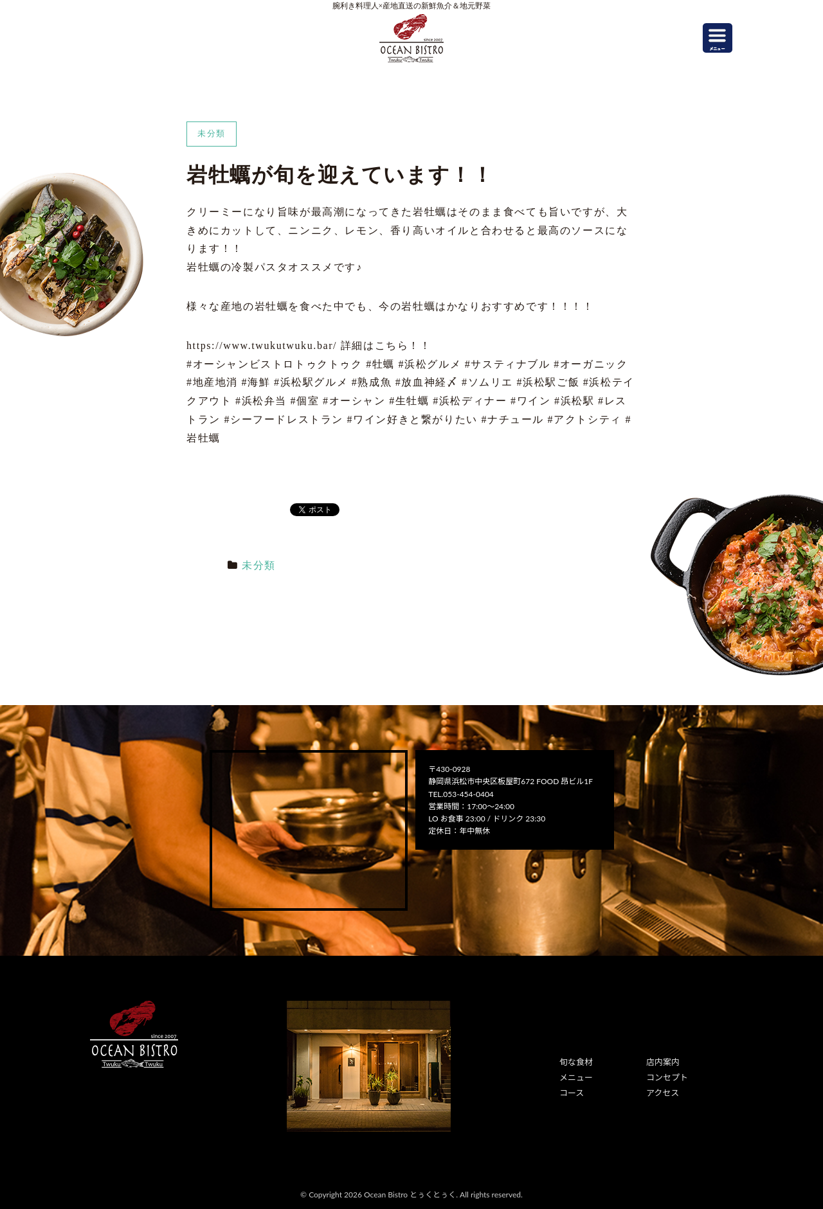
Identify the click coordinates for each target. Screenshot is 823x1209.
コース (570, 1090)
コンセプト (665, 1075)
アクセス (661, 1090)
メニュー (574, 1075)
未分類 (259, 565)
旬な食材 (574, 1061)
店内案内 (661, 1061)
